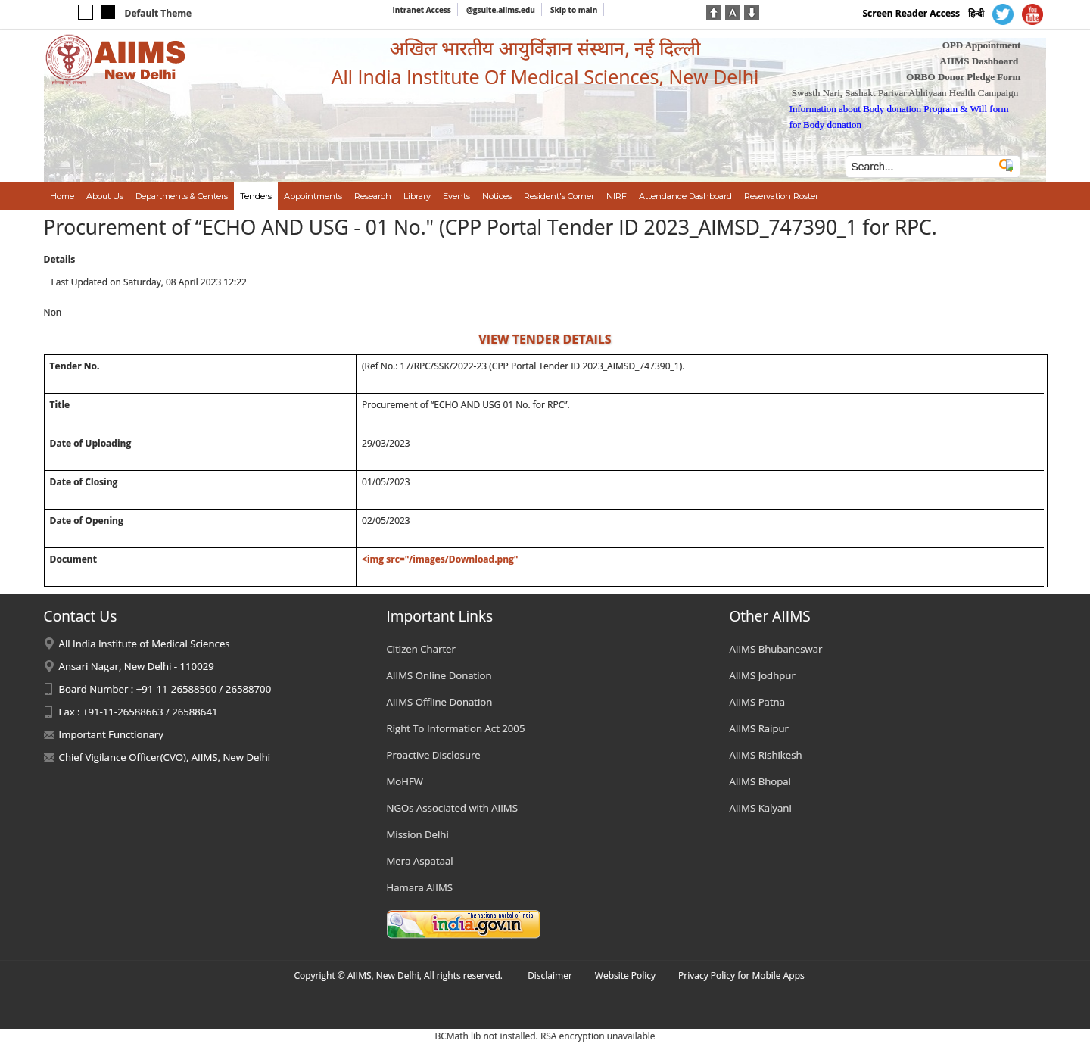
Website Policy (625, 975)
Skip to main (573, 10)
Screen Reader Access (911, 13)
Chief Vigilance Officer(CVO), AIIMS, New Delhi (165, 757)
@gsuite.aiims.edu (500, 10)
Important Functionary (111, 734)
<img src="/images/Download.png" (440, 559)
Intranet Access (422, 10)
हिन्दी (976, 13)
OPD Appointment (981, 45)
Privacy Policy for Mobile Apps (741, 975)
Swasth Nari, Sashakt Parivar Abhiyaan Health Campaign (905, 92)
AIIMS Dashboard (978, 61)
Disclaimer (550, 975)
